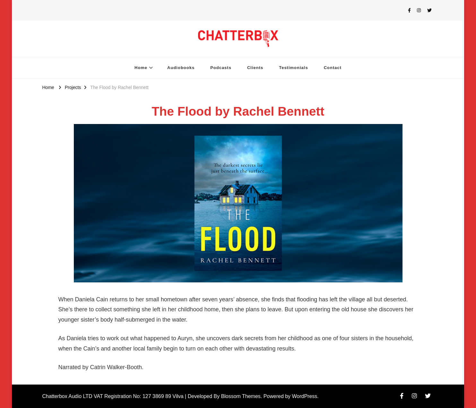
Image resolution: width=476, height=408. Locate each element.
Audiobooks (181, 67)
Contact (333, 67)
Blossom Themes (241, 396)
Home (140, 67)
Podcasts (220, 67)
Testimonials (293, 67)
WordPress (304, 396)
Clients (255, 67)
